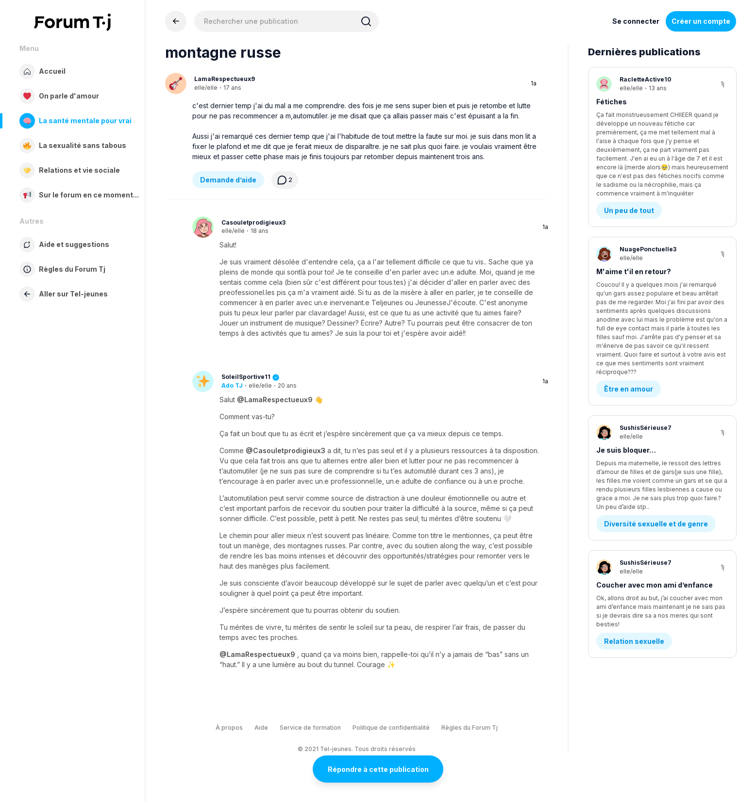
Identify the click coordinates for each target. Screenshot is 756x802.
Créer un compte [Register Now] (701, 21)
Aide (261, 727)
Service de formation (310, 727)
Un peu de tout (629, 151)
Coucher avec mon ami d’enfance (654, 435)
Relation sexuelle (634, 485)
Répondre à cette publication (378, 769)
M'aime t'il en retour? (633, 213)
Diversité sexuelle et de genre (656, 374)
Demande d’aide (228, 180)
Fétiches (611, 102)
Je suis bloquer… (626, 324)
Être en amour (628, 263)
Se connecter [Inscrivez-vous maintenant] (635, 21)
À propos (229, 727)
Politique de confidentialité (391, 727)
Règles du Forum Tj (469, 727)
